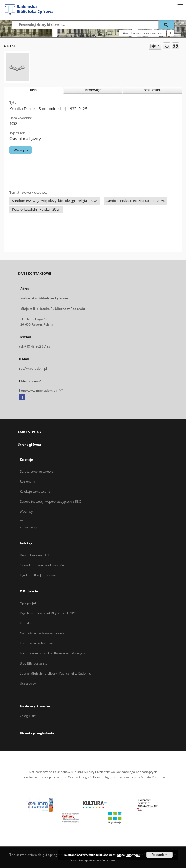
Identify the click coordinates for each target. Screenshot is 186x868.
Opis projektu (30, 603)
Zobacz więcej (30, 527)
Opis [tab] (33, 90)
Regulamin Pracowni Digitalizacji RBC (47, 613)
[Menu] (180, 4)
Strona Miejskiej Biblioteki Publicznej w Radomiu (55, 673)
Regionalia (27, 481)
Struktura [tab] (152, 90)
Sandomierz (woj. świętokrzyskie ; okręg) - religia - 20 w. (54, 200)
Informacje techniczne (36, 643)
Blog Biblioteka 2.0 (33, 663)
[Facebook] (22, 397)
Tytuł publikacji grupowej (38, 575)
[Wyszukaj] (166, 24)
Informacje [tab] (93, 90)
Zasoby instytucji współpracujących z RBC (50, 501)
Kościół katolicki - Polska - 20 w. (36, 209)
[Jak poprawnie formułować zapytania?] (170, 33)
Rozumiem (160, 855)
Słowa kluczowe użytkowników (42, 565)
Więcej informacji (128, 854)
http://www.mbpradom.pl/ (41, 390)
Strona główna (29, 444)
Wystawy (26, 511)
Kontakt (25, 623)
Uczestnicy (28, 683)
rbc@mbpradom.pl (33, 368)
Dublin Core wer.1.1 (34, 555)
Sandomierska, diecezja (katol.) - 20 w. (135, 200)
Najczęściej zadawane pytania (42, 633)
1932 (13, 123)
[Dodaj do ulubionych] (166, 45)
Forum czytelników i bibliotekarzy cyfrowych (52, 653)
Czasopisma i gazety (25, 138)
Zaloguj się (28, 716)
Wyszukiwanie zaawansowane (142, 33)
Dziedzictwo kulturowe (36, 471)
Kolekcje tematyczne (35, 491)
